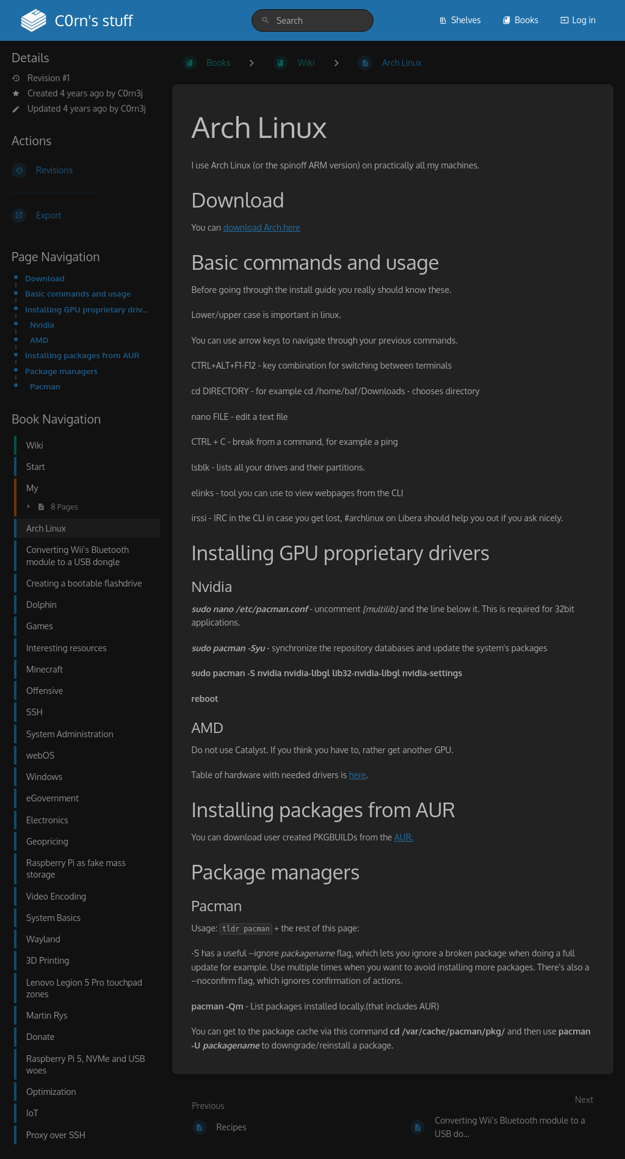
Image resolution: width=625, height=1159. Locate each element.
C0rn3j (130, 93)
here (357, 775)
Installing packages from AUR (82, 355)
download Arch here (261, 227)
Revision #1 (41, 78)
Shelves (460, 20)
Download (45, 278)
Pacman (45, 386)
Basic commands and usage (78, 293)
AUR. (403, 837)
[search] (312, 20)
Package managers (61, 371)
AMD (39, 339)
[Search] (265, 20)
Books (520, 20)
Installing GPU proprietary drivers (89, 309)
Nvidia (42, 324)
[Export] (82, 215)
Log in (578, 20)
